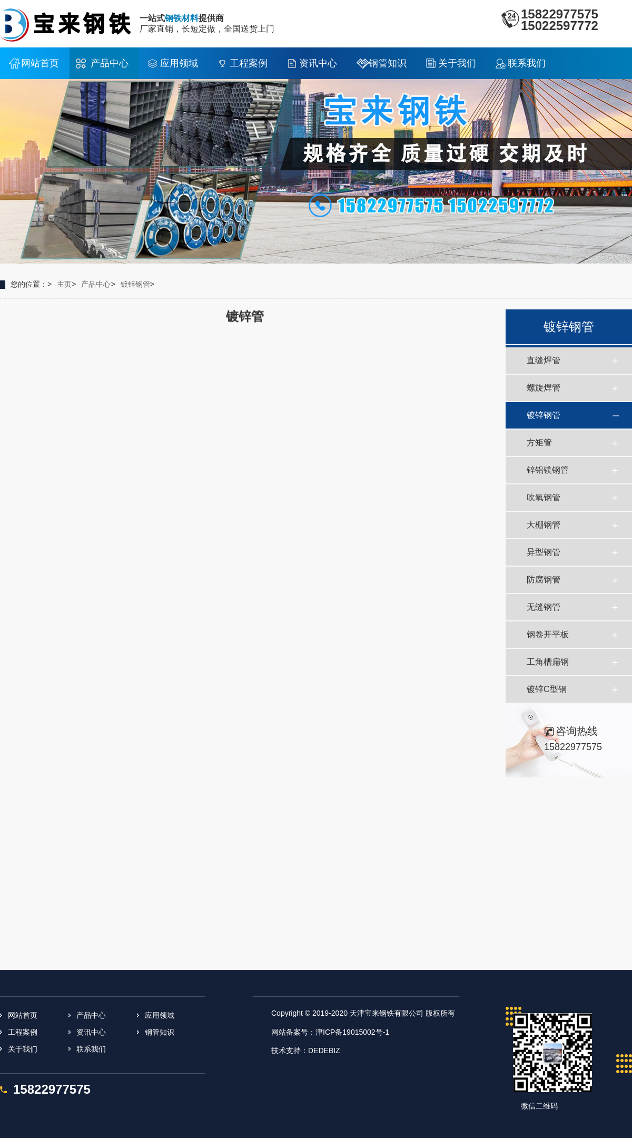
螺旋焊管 (543, 387)
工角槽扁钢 (548, 661)
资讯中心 (318, 63)
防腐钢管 (543, 579)
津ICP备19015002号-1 (352, 1032)
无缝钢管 (543, 606)
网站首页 (40, 63)
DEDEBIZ (324, 1050)
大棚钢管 (543, 524)
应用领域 (179, 63)
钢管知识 (388, 63)
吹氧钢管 (543, 497)
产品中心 (110, 63)
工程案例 (249, 63)
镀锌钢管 (135, 284)
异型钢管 (543, 552)
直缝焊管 (543, 360)
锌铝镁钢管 (548, 469)
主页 (64, 284)
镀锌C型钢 (547, 689)
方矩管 (539, 442)
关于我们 (457, 63)
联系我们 (527, 63)
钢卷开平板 (548, 634)
